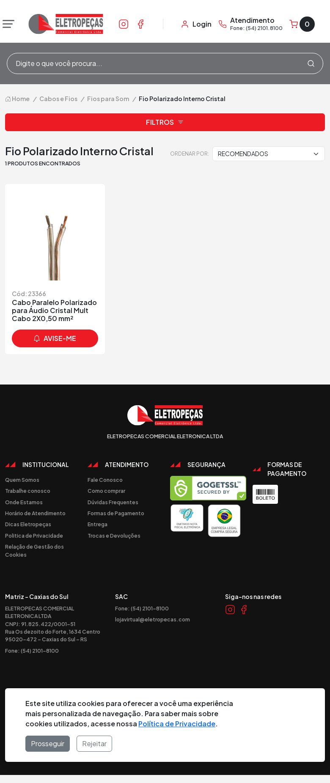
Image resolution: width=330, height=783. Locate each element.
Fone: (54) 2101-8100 (32, 650)
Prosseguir (47, 743)
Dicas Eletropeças (28, 524)
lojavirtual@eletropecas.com (152, 619)
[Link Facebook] (140, 24)
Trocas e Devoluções (114, 535)
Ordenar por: (189, 153)
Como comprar (106, 490)
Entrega (97, 524)
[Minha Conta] (196, 24)
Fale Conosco (105, 479)
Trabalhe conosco (27, 490)
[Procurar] (311, 63)
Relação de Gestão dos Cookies (34, 550)
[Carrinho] (302, 24)
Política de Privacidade (176, 723)
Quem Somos (22, 479)
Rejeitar (94, 743)
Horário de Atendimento (35, 513)
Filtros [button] (165, 122)
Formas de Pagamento (116, 513)
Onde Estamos (24, 502)
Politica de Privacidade (34, 535)
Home (17, 98)
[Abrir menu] (6, 24)
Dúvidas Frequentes (113, 502)
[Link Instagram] (123, 24)
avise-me (54, 338)
